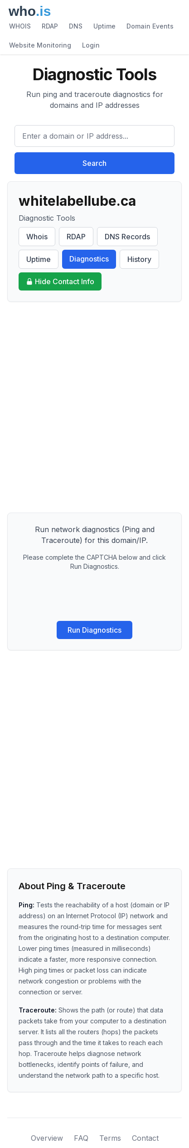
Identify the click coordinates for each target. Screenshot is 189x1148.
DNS (75, 26)
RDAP (50, 26)
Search (94, 163)
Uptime (104, 26)
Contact (145, 1138)
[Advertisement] (94, 407)
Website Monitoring (40, 45)
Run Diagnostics (94, 630)
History (139, 259)
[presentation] (95, 596)
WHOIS (20, 26)
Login (91, 45)
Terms (110, 1138)
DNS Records (127, 236)
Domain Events (150, 26)
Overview (47, 1138)
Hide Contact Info (60, 281)
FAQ (81, 1138)
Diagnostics (89, 258)
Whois (37, 236)
